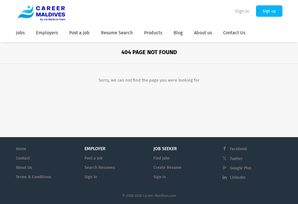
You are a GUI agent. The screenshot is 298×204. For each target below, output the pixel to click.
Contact (23, 158)
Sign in (242, 11)
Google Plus (240, 168)
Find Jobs (161, 158)
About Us (24, 167)
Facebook (238, 148)
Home (21, 148)
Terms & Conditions (33, 177)
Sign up (269, 11)
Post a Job (93, 158)
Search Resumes (99, 167)
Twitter (236, 158)
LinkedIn (237, 177)
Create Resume (167, 167)
